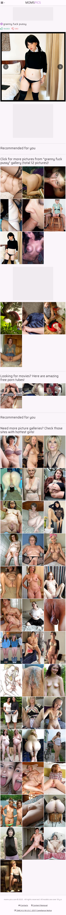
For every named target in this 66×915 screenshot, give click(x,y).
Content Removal (39, 905)
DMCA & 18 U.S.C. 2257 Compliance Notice (33, 910)
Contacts (23, 905)
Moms (33, 2)
